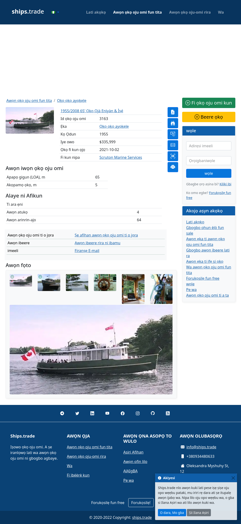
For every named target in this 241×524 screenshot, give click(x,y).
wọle (209, 173)
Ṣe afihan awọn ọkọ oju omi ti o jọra (106, 235)
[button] (55, 12)
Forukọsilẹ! (141, 502)
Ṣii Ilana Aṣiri (199, 512)
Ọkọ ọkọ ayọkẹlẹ (71, 100)
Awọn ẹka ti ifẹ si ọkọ (204, 261)
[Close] (233, 477)
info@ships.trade (201, 447)
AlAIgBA (130, 471)
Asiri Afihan (133, 452)
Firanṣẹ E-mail (87, 250)
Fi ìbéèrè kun (78, 475)
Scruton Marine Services (121, 157)
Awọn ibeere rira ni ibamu (97, 242)
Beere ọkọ (209, 117)
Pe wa (191, 289)
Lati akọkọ (96, 12)
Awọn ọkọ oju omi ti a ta (207, 295)
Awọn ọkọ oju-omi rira (190, 12)
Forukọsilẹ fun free (202, 278)
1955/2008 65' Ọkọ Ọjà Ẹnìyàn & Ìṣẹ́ (91, 110)
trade (28, 11)
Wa (221, 12)
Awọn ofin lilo (135, 461)
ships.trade (142, 517)
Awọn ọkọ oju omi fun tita (137, 12)
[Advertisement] (120, 61)
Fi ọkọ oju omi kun (208, 103)
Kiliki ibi (225, 184)
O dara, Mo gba (172, 512)
